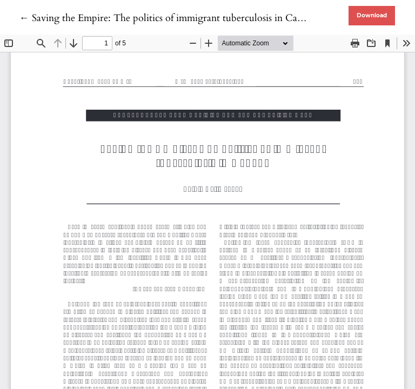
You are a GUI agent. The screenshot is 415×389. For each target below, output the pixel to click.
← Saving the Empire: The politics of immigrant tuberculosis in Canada (168, 18)
